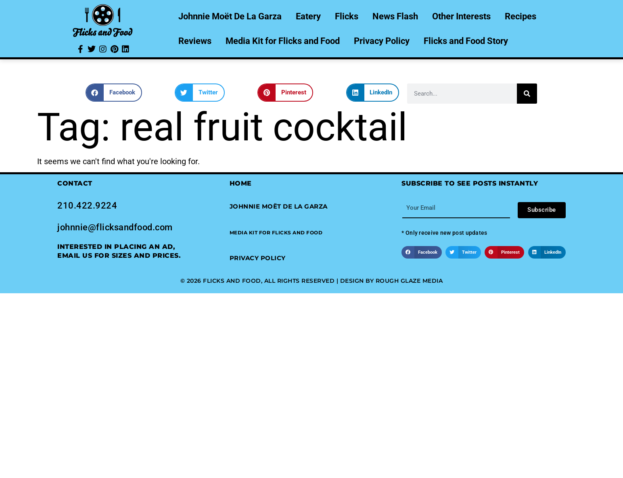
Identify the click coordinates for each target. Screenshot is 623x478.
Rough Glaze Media (409, 280)
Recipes (520, 16)
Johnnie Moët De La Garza (230, 16)
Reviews (194, 41)
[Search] (527, 93)
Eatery (308, 16)
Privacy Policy (382, 41)
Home (241, 183)
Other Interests (461, 16)
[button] (114, 92)
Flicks (346, 16)
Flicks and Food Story (466, 41)
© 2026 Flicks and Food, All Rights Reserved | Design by (278, 280)
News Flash (395, 16)
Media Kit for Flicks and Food (283, 41)
